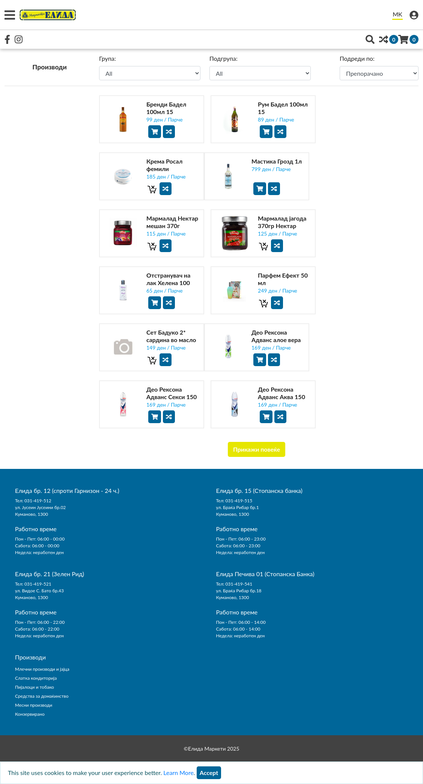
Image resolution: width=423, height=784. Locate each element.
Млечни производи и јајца (42, 669)
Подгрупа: (223, 58)
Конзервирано (30, 714)
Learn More (178, 772)
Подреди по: (357, 58)
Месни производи (33, 705)
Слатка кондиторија (36, 678)
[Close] (209, 772)
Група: (107, 58)
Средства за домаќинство (42, 696)
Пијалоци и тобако (34, 687)
